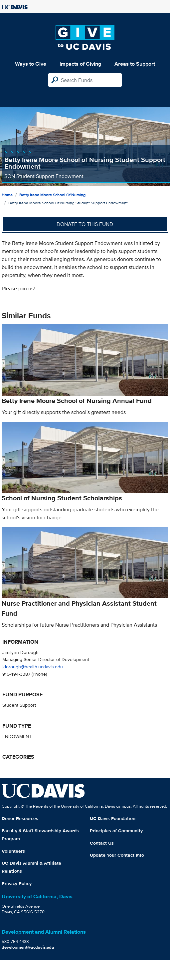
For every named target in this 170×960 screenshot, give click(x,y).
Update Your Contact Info (117, 855)
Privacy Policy (17, 883)
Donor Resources (20, 818)
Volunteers (13, 851)
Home (7, 195)
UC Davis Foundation (112, 818)
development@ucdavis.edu (28, 947)
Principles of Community (116, 830)
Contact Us (102, 843)
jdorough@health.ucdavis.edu (32, 666)
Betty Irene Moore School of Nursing (52, 195)
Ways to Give (30, 64)
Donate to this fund (85, 224)
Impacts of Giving (80, 64)
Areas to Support (134, 64)
